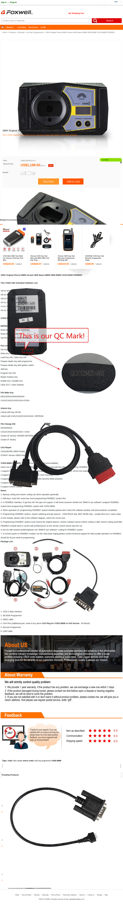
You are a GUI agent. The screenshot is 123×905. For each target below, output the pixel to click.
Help (106, 895)
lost (70, 471)
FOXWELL (47, 899)
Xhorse (21, 32)
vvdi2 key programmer (42, 761)
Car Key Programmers (34, 32)
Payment (37, 895)
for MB (43, 27)
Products (12, 32)
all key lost (77, 471)
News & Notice (26, 895)
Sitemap (99, 895)
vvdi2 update (17, 761)
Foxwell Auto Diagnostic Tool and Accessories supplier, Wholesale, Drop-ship (22, 12)
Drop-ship (45, 895)
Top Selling (22, 27)
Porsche (10, 302)
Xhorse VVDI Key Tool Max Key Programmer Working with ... (66, 258)
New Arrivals (33, 27)
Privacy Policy (55, 895)
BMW (70, 275)
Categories (10, 27)
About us (82, 895)
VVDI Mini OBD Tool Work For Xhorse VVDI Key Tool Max (13, 258)
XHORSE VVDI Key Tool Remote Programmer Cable (94, 258)
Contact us (91, 895)
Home (3, 27)
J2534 (17, 306)
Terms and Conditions (70, 895)
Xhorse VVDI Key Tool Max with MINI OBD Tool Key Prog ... (39, 258)
